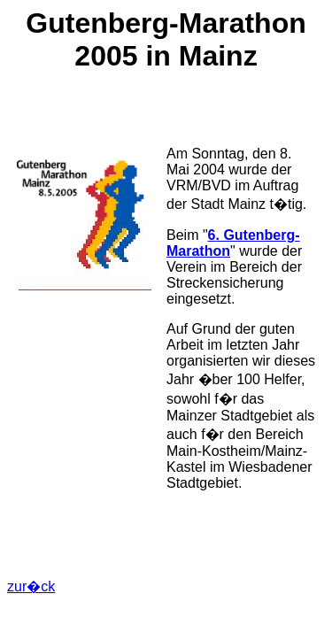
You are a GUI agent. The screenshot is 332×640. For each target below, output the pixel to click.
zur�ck (31, 586)
